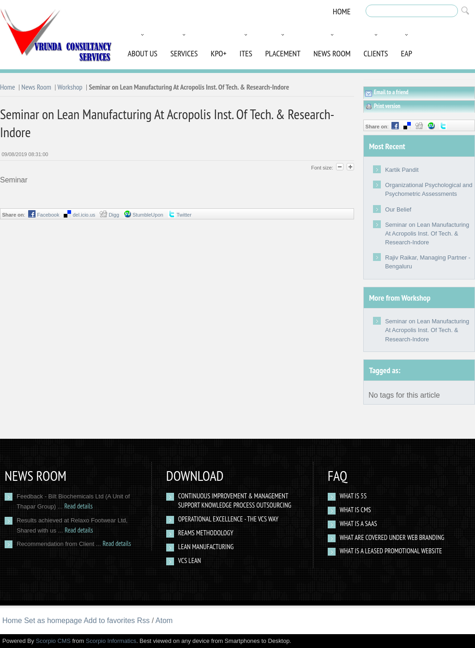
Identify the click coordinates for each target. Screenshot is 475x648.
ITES (246, 53)
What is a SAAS (358, 523)
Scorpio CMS (53, 640)
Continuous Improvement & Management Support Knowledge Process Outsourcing (234, 500)
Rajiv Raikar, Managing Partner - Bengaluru (427, 262)
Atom (164, 620)
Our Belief (398, 209)
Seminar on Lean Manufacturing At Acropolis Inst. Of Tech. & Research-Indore (427, 233)
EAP (406, 53)
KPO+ (219, 53)
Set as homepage (53, 620)
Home (342, 11)
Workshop (70, 86)
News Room (331, 53)
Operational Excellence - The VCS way (228, 519)
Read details (78, 506)
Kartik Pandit (402, 169)
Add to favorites (109, 620)
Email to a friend (386, 92)
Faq (337, 475)
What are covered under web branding (392, 537)
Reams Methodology (206, 532)
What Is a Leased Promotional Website (391, 550)
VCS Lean (189, 560)
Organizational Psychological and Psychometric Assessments (428, 189)
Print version (382, 106)
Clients (375, 53)
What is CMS (355, 509)
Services (184, 53)
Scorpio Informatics (111, 640)
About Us (142, 53)
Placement (283, 53)
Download (195, 475)
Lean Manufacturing (206, 546)
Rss (143, 620)
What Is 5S (353, 495)
